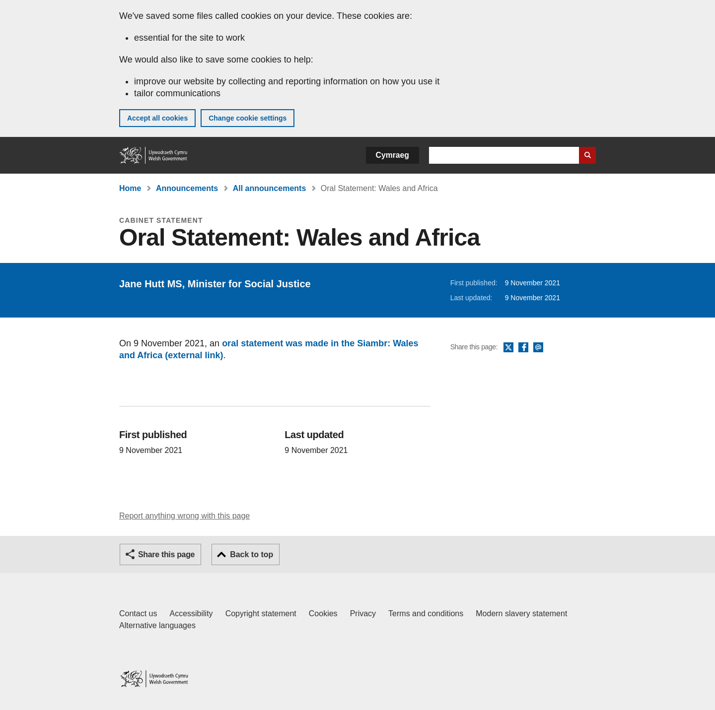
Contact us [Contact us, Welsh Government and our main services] (138, 613)
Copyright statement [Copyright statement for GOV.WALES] (260, 613)
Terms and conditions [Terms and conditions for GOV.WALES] (425, 613)
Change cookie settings (247, 118)
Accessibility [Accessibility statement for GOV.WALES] (191, 613)
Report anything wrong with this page (184, 516)
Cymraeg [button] (392, 155)
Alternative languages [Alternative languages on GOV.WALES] (157, 625)
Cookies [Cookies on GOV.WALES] (323, 613)
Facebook (523, 347)
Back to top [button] (251, 554)
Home (130, 188)
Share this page (166, 554)
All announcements (269, 188)
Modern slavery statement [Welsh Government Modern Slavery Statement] (521, 613)
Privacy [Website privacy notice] (363, 613)
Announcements (187, 188)
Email (538, 347)
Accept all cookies (157, 118)
